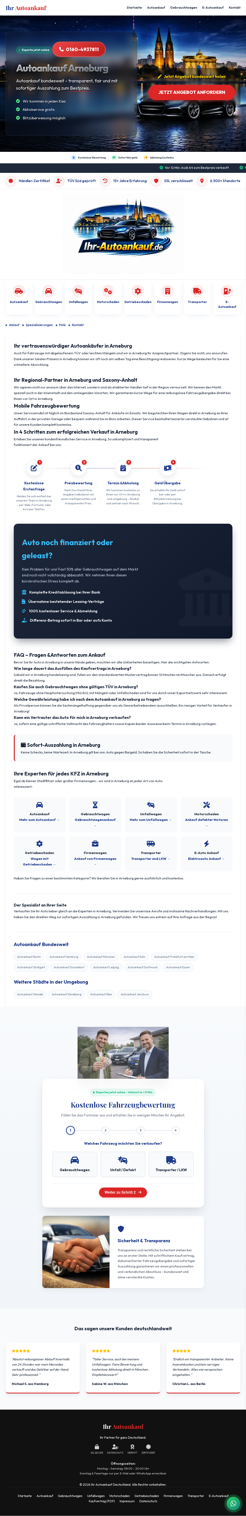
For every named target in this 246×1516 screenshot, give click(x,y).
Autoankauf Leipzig (106, 967)
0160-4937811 (79, 49)
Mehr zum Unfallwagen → (151, 819)
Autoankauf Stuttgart (31, 967)
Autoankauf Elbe (101, 994)
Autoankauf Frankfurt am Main (174, 957)
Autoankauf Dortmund (142, 967)
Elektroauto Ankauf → (206, 858)
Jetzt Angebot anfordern (191, 92)
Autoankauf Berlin (29, 957)
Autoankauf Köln (134, 957)
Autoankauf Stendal (30, 994)
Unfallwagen (96, 1496)
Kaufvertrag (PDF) (102, 1501)
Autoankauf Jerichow (135, 994)
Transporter (195, 1496)
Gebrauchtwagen (183, 7)
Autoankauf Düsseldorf (69, 967)
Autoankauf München (101, 957)
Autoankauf (156, 7)
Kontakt (235, 7)
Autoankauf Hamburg (64, 957)
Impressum (127, 1501)
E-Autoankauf (213, 7)
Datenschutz (148, 1501)
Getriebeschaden (146, 1496)
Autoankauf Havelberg (66, 994)
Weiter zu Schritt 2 (123, 1192)
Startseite (134, 7)
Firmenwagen (173, 1496)
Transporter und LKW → (150, 858)
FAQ (61, 325)
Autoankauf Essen (178, 967)
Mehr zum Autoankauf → (39, 819)
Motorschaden (119, 1496)
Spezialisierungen (37, 325)
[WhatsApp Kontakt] (233, 1503)
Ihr (26, 8)
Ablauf (12, 325)
